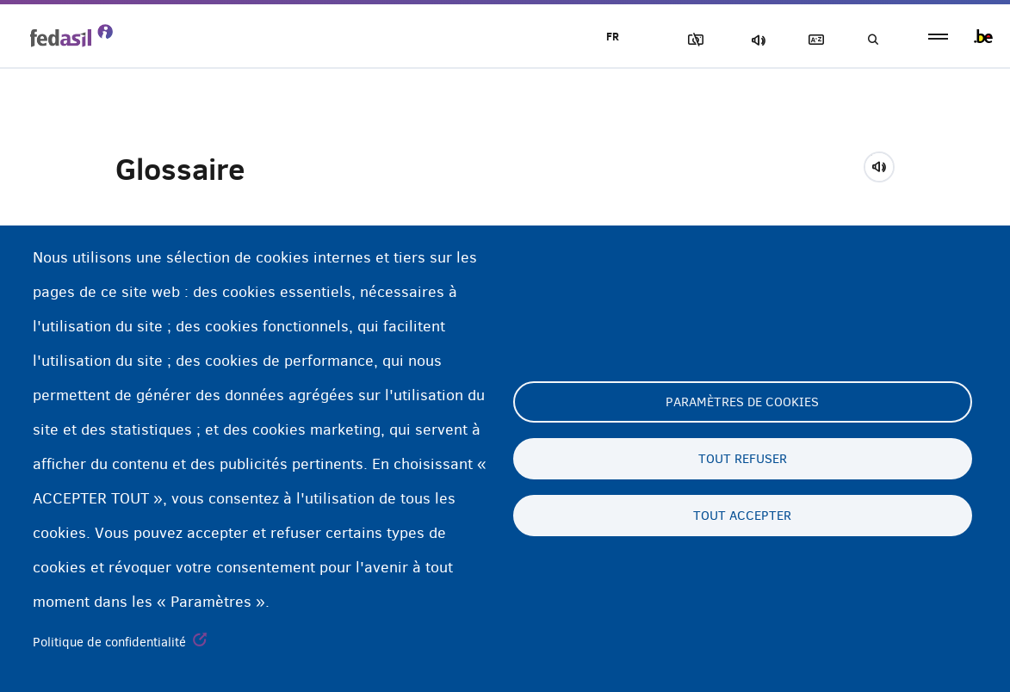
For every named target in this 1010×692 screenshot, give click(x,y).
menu (938, 36)
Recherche (872, 40)
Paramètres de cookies (742, 402)
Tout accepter (742, 515)
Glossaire (813, 40)
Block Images (692, 40)
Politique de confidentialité (109, 642)
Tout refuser (742, 458)
